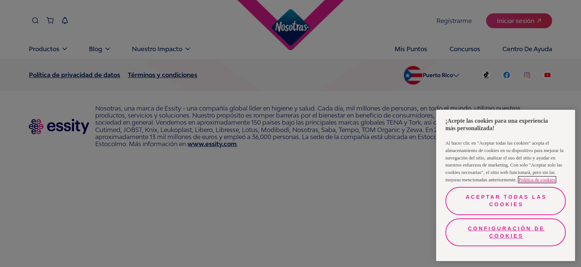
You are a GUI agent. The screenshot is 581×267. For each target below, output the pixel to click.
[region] (505, 185)
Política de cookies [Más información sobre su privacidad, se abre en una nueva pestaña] (537, 179)
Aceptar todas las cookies (506, 200)
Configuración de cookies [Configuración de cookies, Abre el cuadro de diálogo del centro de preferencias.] (506, 232)
